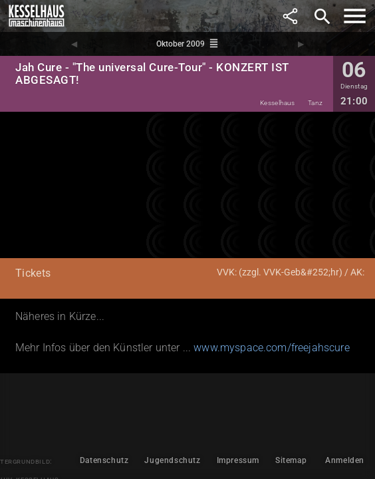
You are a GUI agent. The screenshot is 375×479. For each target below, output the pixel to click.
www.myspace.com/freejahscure (271, 347)
